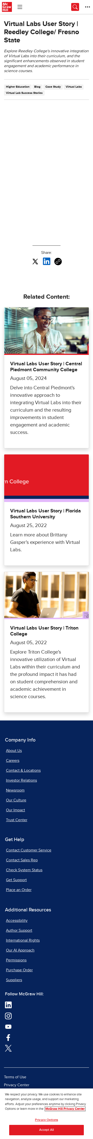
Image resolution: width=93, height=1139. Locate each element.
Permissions (16, 960)
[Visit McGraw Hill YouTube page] (8, 1027)
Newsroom (15, 790)
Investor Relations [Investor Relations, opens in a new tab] (21, 780)
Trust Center (16, 820)
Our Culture (16, 800)
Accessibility (17, 921)
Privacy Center (16, 1085)
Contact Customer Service (28, 850)
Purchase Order (19, 970)
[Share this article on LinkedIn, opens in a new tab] (46, 261)
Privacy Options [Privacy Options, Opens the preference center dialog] (46, 1120)
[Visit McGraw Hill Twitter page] (8, 1048)
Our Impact (15, 810)
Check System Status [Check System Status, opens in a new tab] (24, 870)
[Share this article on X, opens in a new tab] (35, 261)
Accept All (46, 1130)
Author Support (19, 930)
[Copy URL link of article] (58, 261)
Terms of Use (15, 1077)
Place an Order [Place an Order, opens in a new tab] (18, 890)
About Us (14, 751)
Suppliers (14, 980)
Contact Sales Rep (22, 860)
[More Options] (87, 6)
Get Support (16, 880)
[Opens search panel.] (75, 7)
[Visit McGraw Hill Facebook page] (8, 1037)
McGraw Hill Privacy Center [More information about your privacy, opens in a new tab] (65, 1109)
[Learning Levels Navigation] (20, 7)
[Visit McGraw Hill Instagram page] (8, 1016)
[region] (46, 1113)
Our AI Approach (20, 950)
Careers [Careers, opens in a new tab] (12, 761)
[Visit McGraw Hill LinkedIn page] (8, 1005)
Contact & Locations (23, 770)
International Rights (23, 940)
